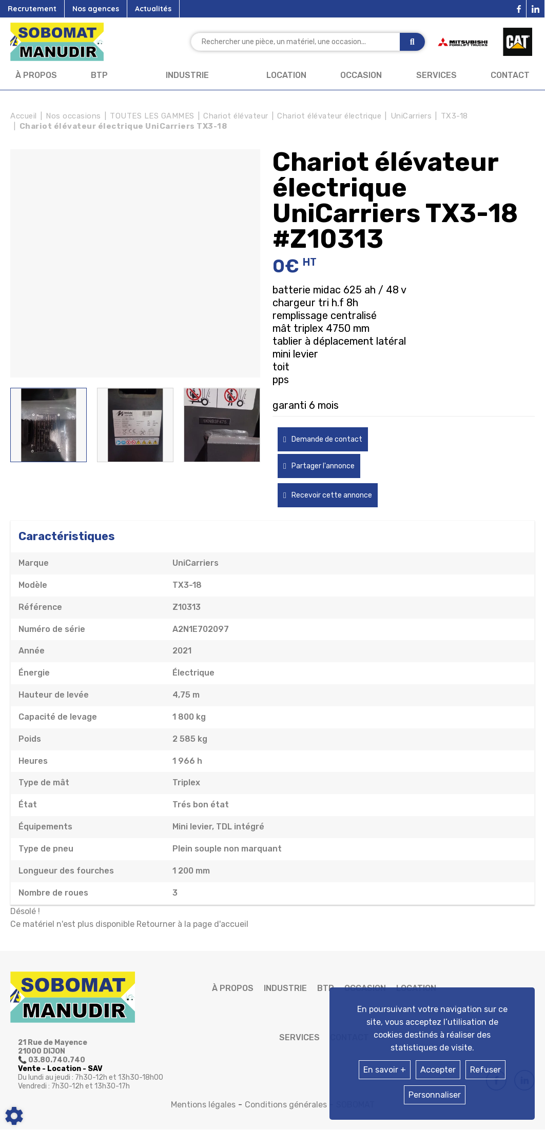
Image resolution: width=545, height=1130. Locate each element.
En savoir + (384, 1070)
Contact (510, 75)
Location (286, 75)
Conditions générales (286, 1105)
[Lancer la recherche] (412, 42)
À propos (36, 75)
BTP (99, 75)
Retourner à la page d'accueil (192, 924)
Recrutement (32, 8)
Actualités (153, 8)
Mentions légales (203, 1105)
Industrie (187, 75)
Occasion (361, 75)
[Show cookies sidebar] (14, 1116)
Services (436, 75)
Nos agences (95, 8)
